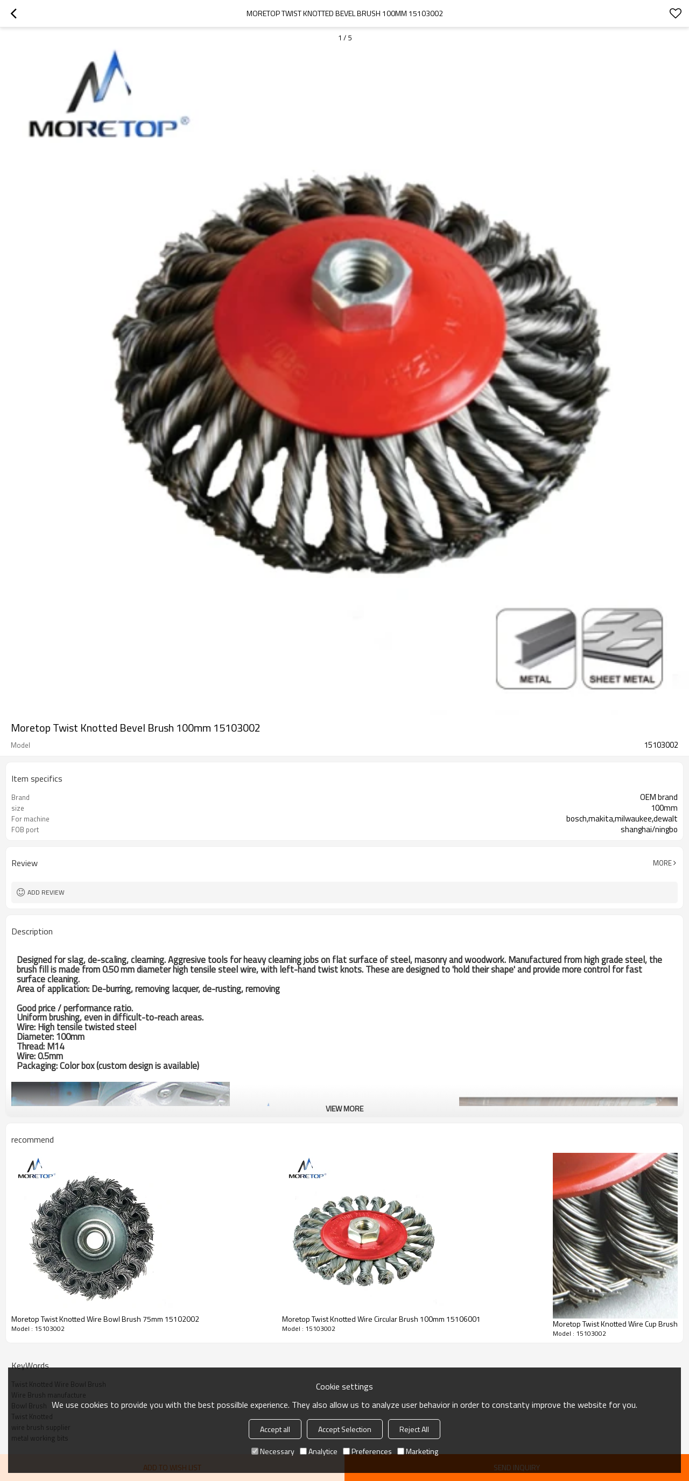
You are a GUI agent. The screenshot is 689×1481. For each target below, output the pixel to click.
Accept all (275, 1429)
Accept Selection (344, 1429)
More (662, 863)
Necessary (272, 1451)
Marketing (417, 1451)
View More (344, 1108)
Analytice (319, 1451)
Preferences (367, 1451)
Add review (46, 892)
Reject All (414, 1429)
